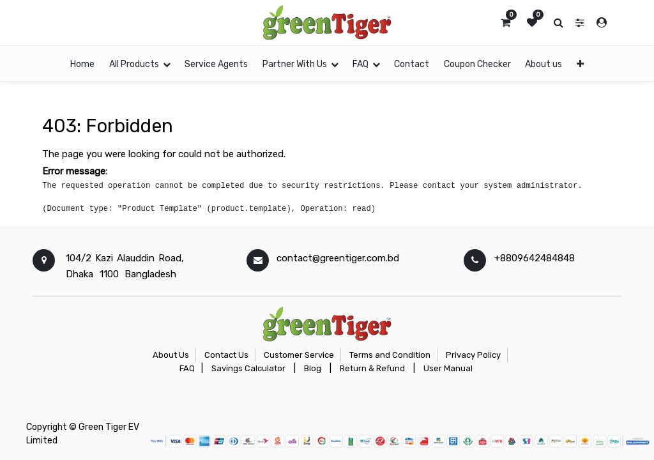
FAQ (187, 368)
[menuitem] (82, 63)
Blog (312, 368)
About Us (171, 355)
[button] (579, 63)
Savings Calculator (248, 368)
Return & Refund (372, 368)
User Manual (448, 368)
